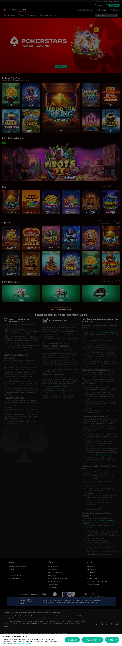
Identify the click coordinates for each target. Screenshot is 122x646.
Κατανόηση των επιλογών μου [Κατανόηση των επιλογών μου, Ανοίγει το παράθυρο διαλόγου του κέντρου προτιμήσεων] (72, 639)
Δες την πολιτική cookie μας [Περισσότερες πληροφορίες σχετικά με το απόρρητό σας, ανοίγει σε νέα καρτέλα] (22, 643)
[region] (61, 640)
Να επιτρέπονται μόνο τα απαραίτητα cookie (92, 639)
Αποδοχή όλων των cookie (112, 639)
